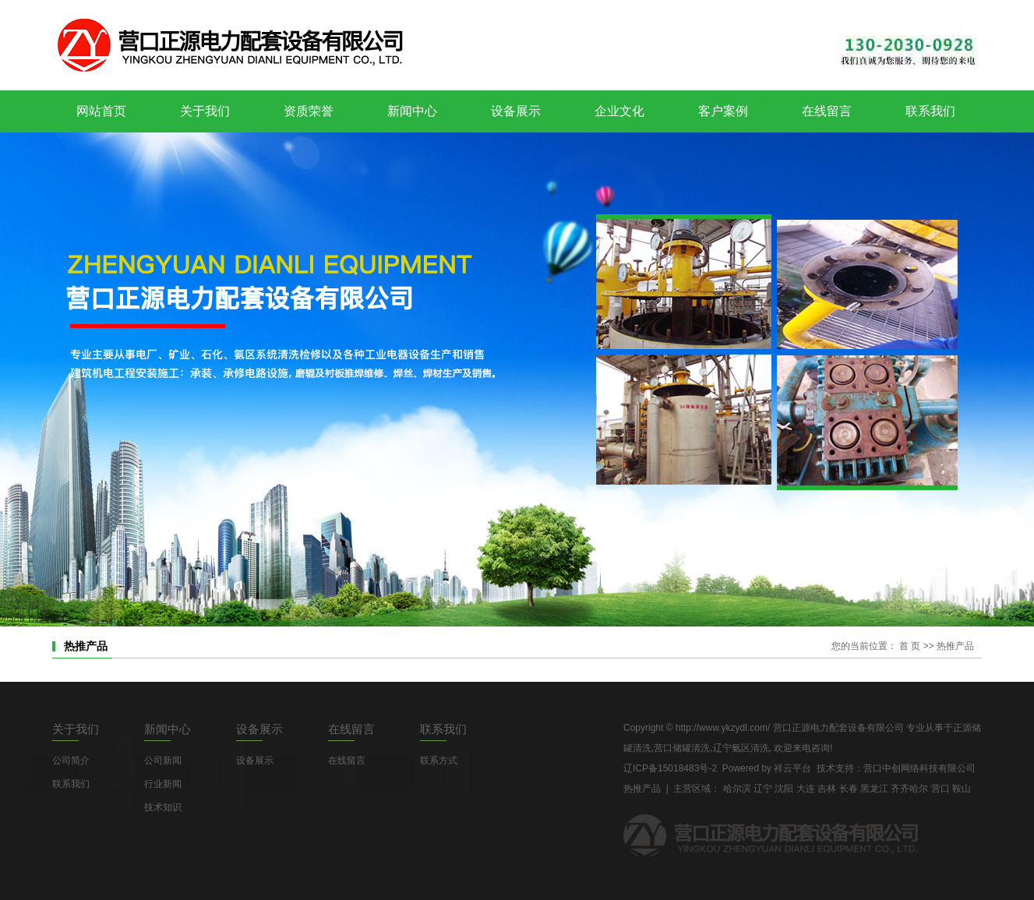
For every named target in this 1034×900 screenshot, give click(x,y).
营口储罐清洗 (682, 748)
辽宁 (762, 788)
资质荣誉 (308, 111)
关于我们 (205, 111)
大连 (805, 788)
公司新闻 (163, 760)
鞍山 (961, 788)
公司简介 (71, 760)
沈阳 (784, 788)
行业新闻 (163, 783)
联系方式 (438, 760)
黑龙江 (874, 788)
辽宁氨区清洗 (741, 748)
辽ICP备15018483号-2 (670, 768)
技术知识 (163, 807)
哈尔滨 (737, 788)
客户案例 (723, 111)
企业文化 (619, 111)
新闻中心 (412, 111)
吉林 (826, 788)
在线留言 (827, 111)
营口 (940, 788)
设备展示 (516, 111)
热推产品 (642, 788)
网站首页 (101, 111)
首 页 (909, 646)
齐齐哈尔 (909, 788)
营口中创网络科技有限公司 (919, 768)
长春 (848, 788)
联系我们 (930, 111)
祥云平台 (792, 768)
